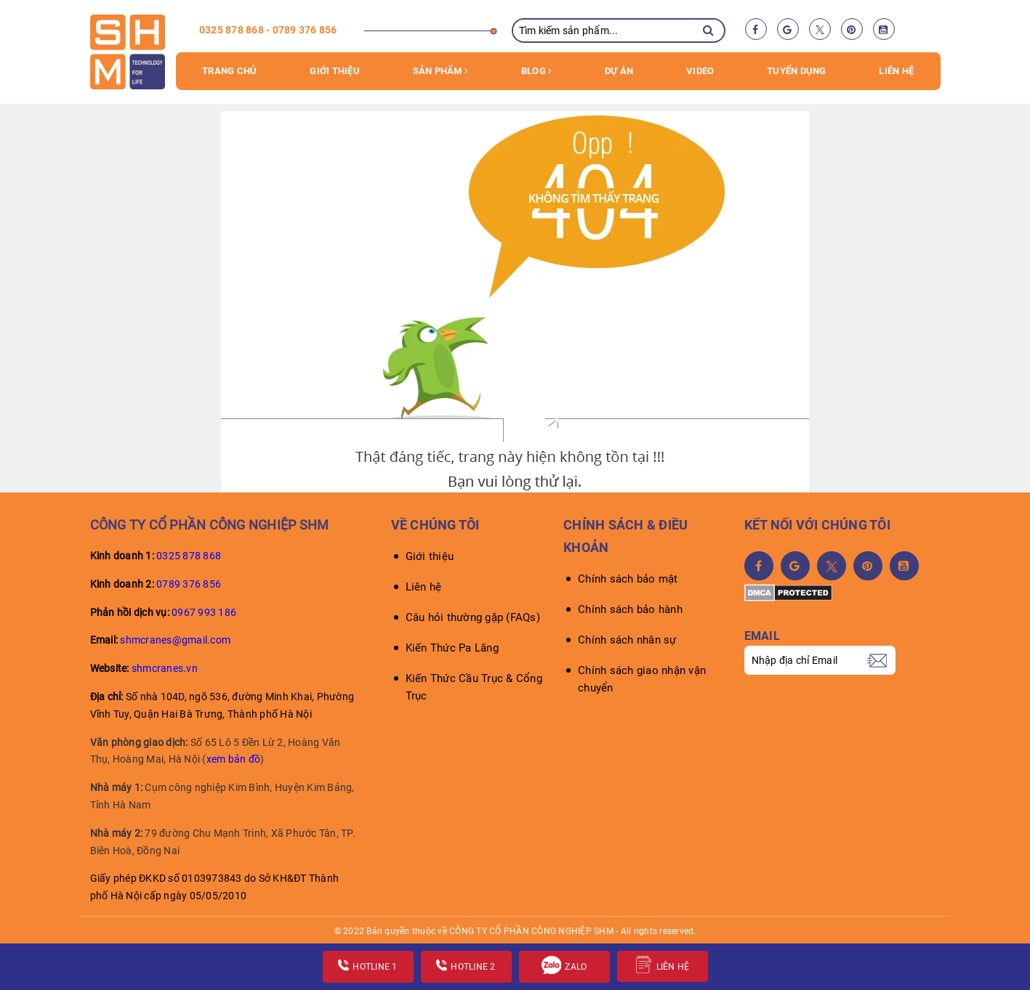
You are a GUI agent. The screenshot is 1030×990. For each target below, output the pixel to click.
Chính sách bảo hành (630, 609)
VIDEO (700, 70)
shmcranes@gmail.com (175, 640)
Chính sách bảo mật (628, 578)
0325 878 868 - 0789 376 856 (268, 30)
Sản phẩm (441, 70)
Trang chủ (229, 70)
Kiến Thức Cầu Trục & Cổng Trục (474, 687)
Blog (536, 70)
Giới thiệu (335, 70)
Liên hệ (896, 70)
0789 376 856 (188, 584)
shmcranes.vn (165, 668)
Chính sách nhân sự (627, 639)
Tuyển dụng (796, 70)
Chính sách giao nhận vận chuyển (642, 679)
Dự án (619, 70)
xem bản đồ (233, 759)
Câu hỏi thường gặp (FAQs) (473, 617)
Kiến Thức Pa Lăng (452, 647)
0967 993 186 (204, 612)
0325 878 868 (188, 555)
